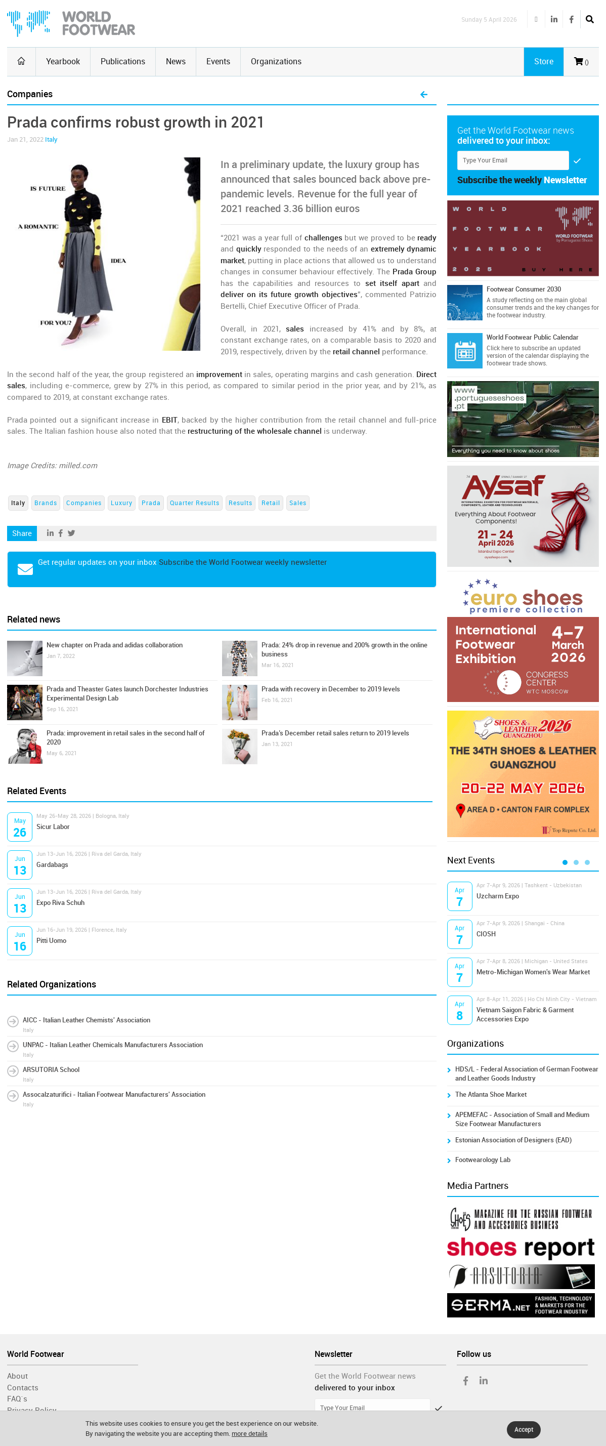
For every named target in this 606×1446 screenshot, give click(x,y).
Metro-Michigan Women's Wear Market (533, 972)
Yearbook (63, 61)
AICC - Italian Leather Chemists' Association (86, 1020)
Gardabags (52, 865)
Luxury (122, 503)
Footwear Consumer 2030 (524, 289)
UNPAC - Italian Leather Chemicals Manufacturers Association (113, 1045)
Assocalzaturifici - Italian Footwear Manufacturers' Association (114, 1094)
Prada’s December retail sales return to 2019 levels (335, 733)
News (176, 61)
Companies (84, 503)
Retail (271, 503)
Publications (123, 61)
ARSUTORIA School (51, 1069)
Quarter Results (195, 503)
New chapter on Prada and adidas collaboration (115, 645)
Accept (523, 1429)
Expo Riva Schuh (60, 902)
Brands (45, 503)
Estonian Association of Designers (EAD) (513, 1140)
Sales (298, 503)
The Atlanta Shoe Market (491, 1094)
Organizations (276, 61)
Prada (151, 503)
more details (250, 1433)
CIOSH (486, 934)
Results (240, 503)
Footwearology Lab (482, 1160)
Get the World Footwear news (365, 1376)
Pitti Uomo (51, 940)
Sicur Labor (53, 827)
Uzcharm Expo (498, 896)
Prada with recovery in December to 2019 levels (331, 689)
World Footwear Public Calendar (533, 337)
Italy (51, 139)
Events (218, 61)
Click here (500, 348)
